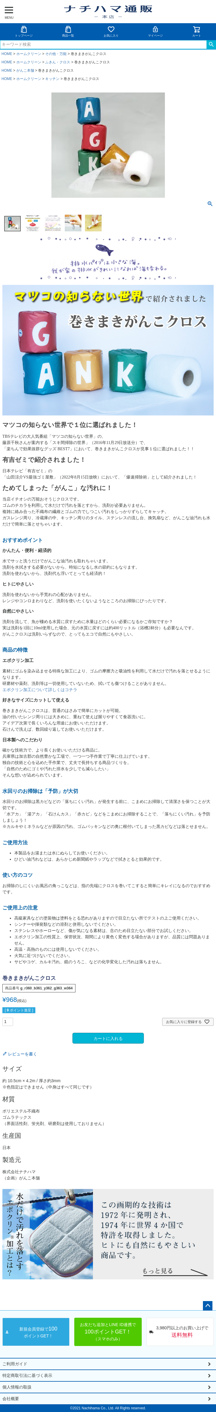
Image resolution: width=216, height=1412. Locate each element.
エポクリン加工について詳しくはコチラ (39, 690)
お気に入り (111, 31)
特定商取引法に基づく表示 (27, 1375)
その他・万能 (56, 54)
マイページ (155, 31)
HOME (6, 54)
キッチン (52, 79)
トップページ (24, 31)
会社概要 (10, 1398)
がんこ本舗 (25, 70)
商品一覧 (68, 31)
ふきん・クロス (57, 62)
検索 (211, 44)
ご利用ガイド (14, 1363)
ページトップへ (207, 1306)
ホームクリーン (28, 54)
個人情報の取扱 (16, 1387)
